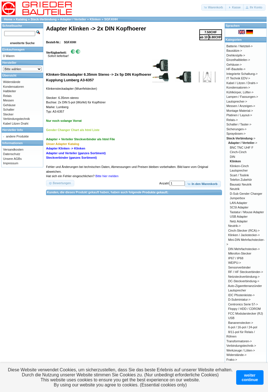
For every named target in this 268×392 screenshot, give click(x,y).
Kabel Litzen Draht (15, 123)
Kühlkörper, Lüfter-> (239, 92)
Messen (8, 100)
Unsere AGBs (12, 158)
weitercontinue (250, 377)
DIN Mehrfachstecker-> (244, 249)
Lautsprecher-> (236, 101)
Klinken (95, 19)
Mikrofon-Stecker (239, 253)
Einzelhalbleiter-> (238, 59)
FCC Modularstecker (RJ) (245, 313)
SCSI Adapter (239, 207)
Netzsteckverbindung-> (244, 276)
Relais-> (232, 120)
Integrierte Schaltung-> (242, 73)
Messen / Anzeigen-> (240, 106)
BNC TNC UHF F (241, 147)
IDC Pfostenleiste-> (241, 295)
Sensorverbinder (239, 267)
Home (8, 19)
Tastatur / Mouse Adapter (247, 212)
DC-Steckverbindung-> (243, 281)
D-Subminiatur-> (239, 299)
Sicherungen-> (236, 129)
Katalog (21, 19)
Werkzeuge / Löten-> (240, 350)
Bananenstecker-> (240, 322)
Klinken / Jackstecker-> (244, 235)
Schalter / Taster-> (238, 124)
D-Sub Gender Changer (246, 193)
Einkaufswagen (13, 49)
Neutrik (235, 189)
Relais (7, 96)
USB (231, 318)
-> (240, 138)
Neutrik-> (234, 225)
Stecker (8, 114)
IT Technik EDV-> (238, 78)
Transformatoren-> (239, 341)
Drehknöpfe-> (235, 55)
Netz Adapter (239, 221)
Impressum (10, 163)
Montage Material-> (239, 110)
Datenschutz (11, 154)
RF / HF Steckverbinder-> (245, 272)
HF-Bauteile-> (235, 69)
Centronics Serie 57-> (243, 304)
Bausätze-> (234, 50)
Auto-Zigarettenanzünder (245, 286)
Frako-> (231, 359)
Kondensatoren (13, 86)
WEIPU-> (234, 262)
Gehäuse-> (234, 64)
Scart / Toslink (239, 175)
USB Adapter (239, 216)
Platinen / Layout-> (239, 115)
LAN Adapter (238, 203)
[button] (213, 7)
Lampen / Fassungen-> (242, 96)
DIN (232, 156)
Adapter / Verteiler (73, 19)
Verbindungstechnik (16, 118)
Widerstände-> (236, 355)
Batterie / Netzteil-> (239, 46)
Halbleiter (9, 91)
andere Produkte (17, 136)
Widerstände (11, 82)
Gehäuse (9, 105)
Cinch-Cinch (238, 152)
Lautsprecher (239, 170)
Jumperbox (237, 198)
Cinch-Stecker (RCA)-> (244, 230)
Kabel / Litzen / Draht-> (242, 83)
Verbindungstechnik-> (241, 345)
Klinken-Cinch (239, 166)
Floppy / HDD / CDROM (244, 308)
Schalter (8, 109)
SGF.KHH (111, 19)
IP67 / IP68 (235, 258)
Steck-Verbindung (44, 19)
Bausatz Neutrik (241, 184)
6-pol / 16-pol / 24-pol (242, 327)
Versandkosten (13, 149)
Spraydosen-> (236, 133)
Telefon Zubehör (241, 179)
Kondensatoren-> (238, 87)
